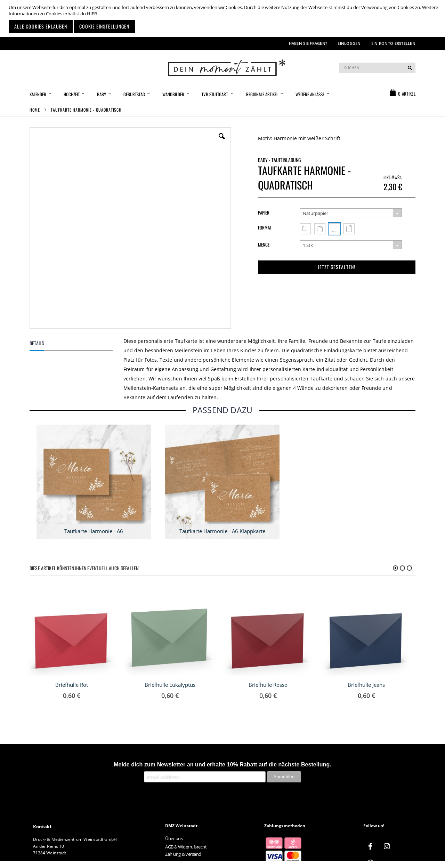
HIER (92, 13)
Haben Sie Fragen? (308, 43)
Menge (263, 244)
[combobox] (377, 68)
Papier (263, 212)
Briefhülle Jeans (366, 684)
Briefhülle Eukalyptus (170, 684)
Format (265, 227)
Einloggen (349, 43)
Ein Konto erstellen (393, 43)
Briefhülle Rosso (268, 684)
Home (35, 110)
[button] (221, 141)
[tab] (76, 344)
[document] (223, 18)
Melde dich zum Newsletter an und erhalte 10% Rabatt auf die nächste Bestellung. (222, 764)
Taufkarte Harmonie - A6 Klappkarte (222, 531)
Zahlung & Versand (183, 854)
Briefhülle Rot (71, 684)
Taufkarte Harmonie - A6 (93, 531)
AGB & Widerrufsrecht (186, 847)
